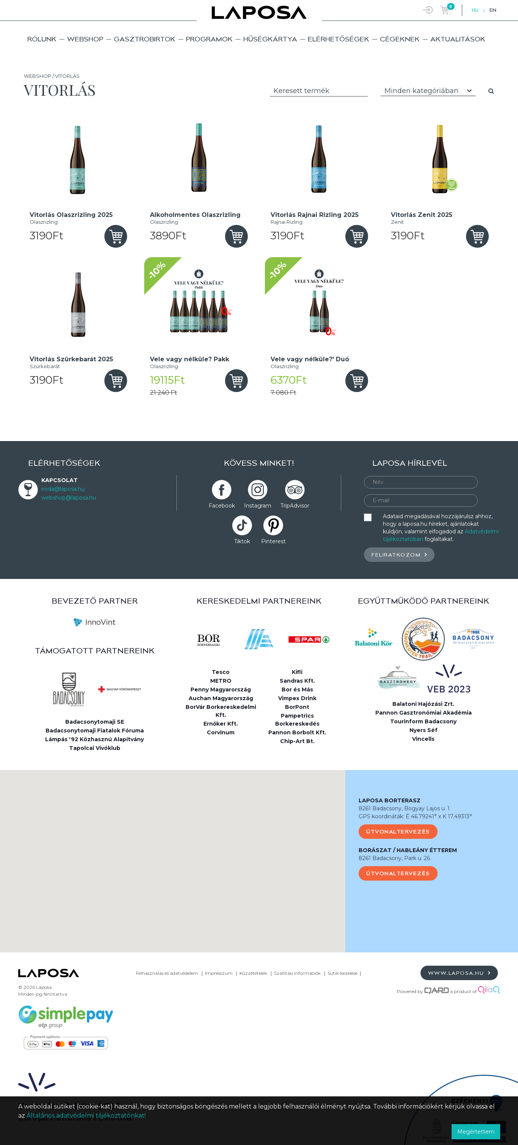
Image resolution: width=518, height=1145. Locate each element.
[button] (173, 854)
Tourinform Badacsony (423, 721)
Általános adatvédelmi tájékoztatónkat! (86, 1115)
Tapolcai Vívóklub (94, 748)
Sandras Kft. (297, 680)
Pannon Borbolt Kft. (297, 732)
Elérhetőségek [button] (338, 39)
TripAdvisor (294, 505)
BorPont (297, 707)
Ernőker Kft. (220, 723)
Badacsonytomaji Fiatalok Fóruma (95, 730)
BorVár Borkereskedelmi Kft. (221, 711)
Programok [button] (209, 39)
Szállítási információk (297, 973)
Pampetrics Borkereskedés (297, 719)
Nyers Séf (423, 730)
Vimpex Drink (297, 698)
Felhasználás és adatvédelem (167, 973)
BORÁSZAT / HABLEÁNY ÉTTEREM (408, 850)
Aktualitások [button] (457, 39)
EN (493, 10)
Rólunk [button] (42, 39)
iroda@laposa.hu (63, 489)
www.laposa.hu (459, 973)
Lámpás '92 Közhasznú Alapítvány (94, 739)
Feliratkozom (399, 554)
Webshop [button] (85, 39)
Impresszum (219, 973)
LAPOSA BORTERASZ (389, 800)
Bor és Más (297, 689)
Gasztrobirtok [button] (144, 39)
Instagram (257, 505)
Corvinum (221, 732)
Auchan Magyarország (221, 698)
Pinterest (273, 541)
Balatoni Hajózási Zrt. (423, 704)
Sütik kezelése (342, 973)
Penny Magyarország (221, 689)
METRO (220, 680)
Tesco (221, 672)
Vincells (423, 738)
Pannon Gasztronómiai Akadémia (423, 712)
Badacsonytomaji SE (94, 721)
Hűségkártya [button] (270, 39)
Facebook (222, 505)
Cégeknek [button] (400, 39)
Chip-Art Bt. (297, 741)
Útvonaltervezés (398, 831)
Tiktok (242, 541)
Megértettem (475, 1131)
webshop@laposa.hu (68, 497)
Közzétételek (253, 973)
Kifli (297, 672)
